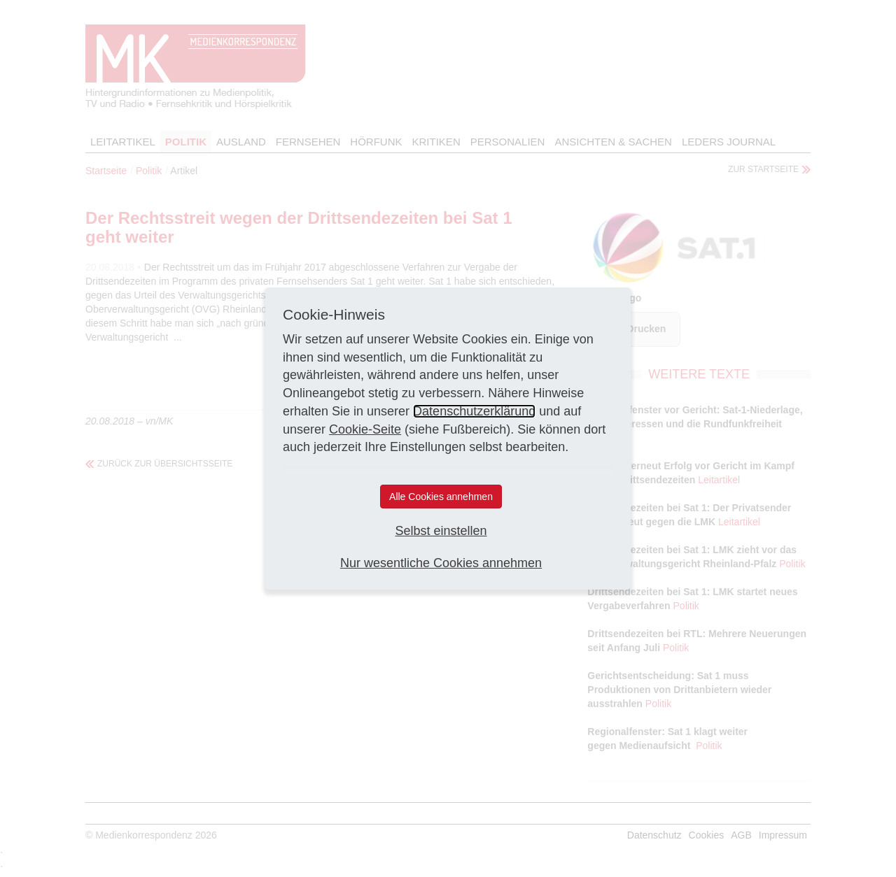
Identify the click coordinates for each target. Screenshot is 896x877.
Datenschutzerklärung (474, 411)
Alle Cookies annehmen (441, 496)
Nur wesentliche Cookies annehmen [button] (441, 563)
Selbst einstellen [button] (440, 531)
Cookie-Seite (365, 429)
